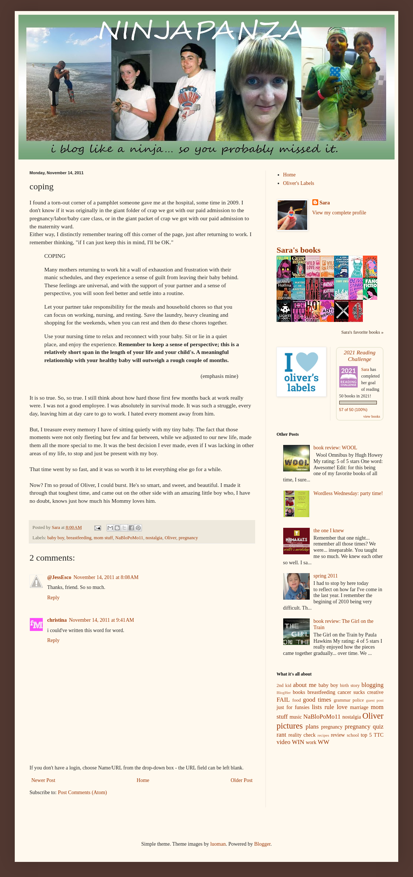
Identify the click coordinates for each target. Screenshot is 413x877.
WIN (298, 742)
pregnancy (188, 537)
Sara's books (298, 250)
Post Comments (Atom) (82, 792)
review (338, 735)
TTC (379, 735)
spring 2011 (325, 576)
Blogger (262, 844)
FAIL (283, 699)
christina (57, 620)
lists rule (323, 707)
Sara (325, 203)
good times (317, 699)
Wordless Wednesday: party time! (348, 493)
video (283, 742)
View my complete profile (339, 212)
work (311, 742)
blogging (372, 684)
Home (143, 780)
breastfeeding (78, 537)
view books (371, 416)
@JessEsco (59, 577)
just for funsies (293, 707)
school (353, 735)
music (295, 717)
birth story (350, 685)
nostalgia (154, 537)
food (296, 700)
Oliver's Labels (299, 183)
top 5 (366, 735)
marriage (359, 707)
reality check (302, 735)
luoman (218, 844)
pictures (290, 725)
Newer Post (43, 780)
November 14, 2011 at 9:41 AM (101, 620)
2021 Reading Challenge (359, 355)
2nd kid (284, 685)
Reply (53, 597)
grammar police (349, 700)
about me (304, 684)
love (342, 707)
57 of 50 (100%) (353, 409)
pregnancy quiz (364, 726)
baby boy (55, 537)
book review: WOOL (335, 447)
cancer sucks (351, 692)
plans (312, 726)
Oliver (170, 537)
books (299, 692)
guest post (375, 700)
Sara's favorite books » (362, 332)
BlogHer (284, 692)
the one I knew (328, 530)
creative (375, 692)
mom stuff (103, 537)
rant (281, 734)
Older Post (242, 780)
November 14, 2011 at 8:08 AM (106, 577)
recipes (323, 735)
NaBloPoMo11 (129, 537)
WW (324, 742)
